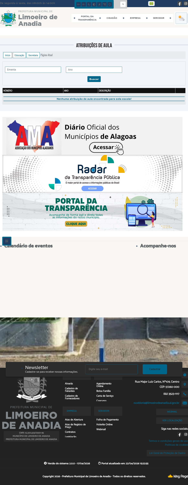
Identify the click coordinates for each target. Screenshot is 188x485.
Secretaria (33, 55)
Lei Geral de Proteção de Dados (167, 453)
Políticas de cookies (176, 444)
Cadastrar (154, 369)
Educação (19, 55)
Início (7, 55)
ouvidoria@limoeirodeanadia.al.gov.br (156, 403)
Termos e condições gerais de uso (168, 440)
